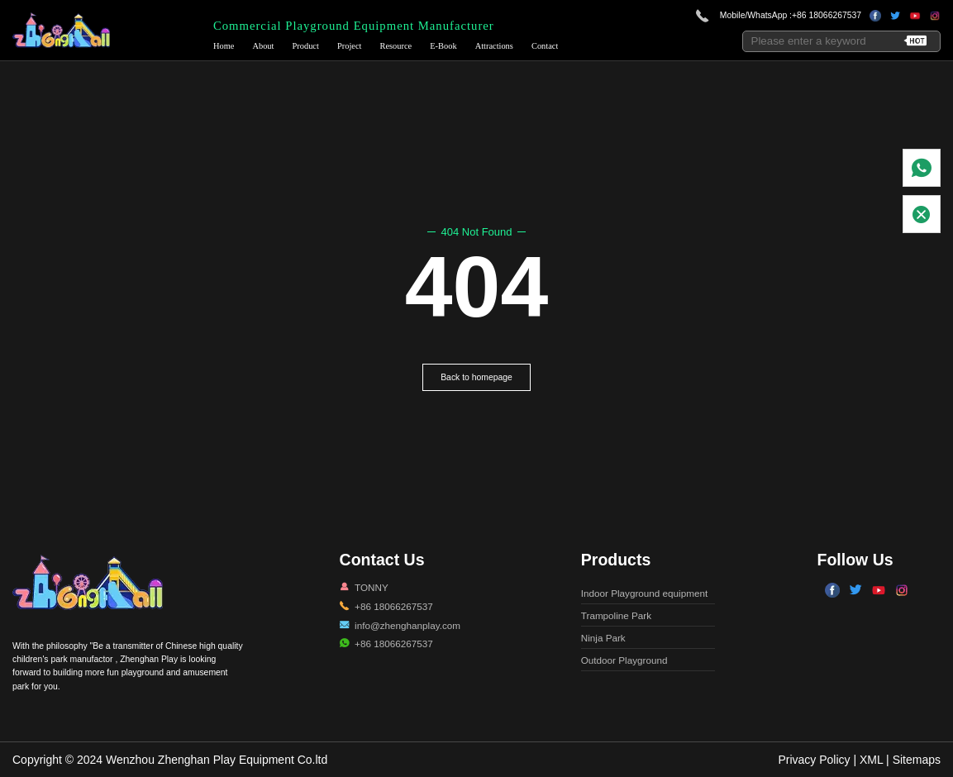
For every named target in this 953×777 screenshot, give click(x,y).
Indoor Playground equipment (644, 593)
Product (306, 45)
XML (871, 759)
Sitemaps (917, 759)
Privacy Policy (814, 759)
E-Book (443, 45)
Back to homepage (476, 377)
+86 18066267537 (826, 15)
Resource (396, 45)
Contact (544, 45)
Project (349, 45)
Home (223, 45)
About (263, 45)
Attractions (494, 45)
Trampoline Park (616, 615)
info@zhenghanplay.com (407, 625)
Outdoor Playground (624, 660)
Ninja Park (603, 637)
